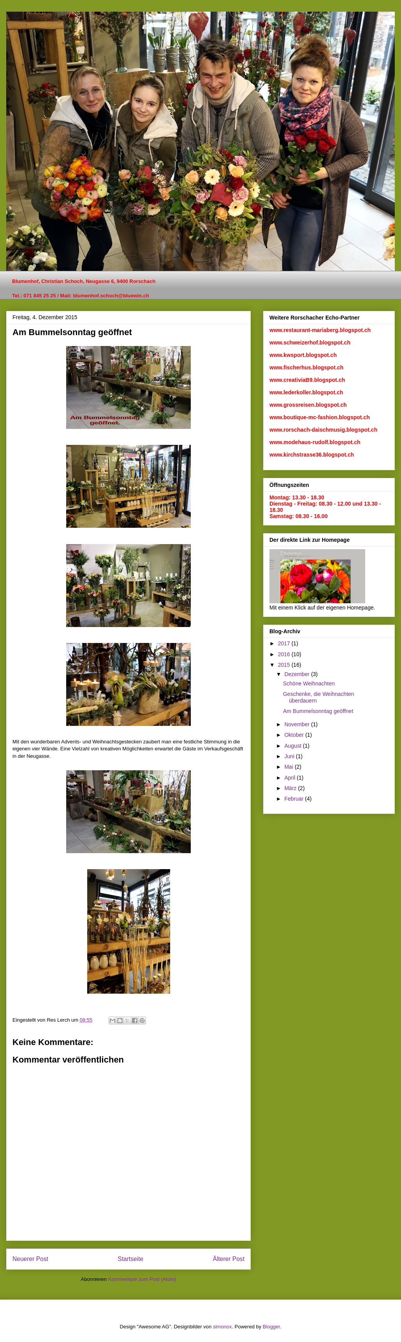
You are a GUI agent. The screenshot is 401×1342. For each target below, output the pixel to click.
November (297, 724)
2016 (285, 654)
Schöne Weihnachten (309, 683)
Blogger (271, 1327)
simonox (222, 1327)
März (291, 788)
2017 (285, 643)
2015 (285, 665)
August (293, 746)
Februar (294, 799)
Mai (289, 767)
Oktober (294, 735)
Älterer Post (228, 1259)
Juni (290, 756)
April (290, 778)
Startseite (130, 1259)
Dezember (297, 674)
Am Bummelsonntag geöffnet (318, 711)
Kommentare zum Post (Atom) (142, 1279)
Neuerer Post (30, 1259)
